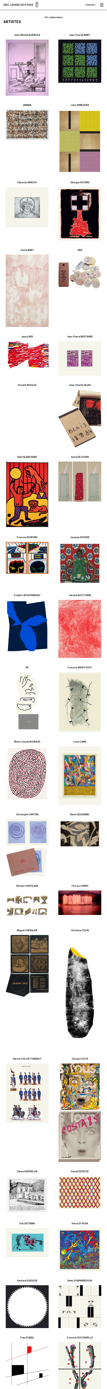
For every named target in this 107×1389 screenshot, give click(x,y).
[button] (101, 4)
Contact (90, 5)
